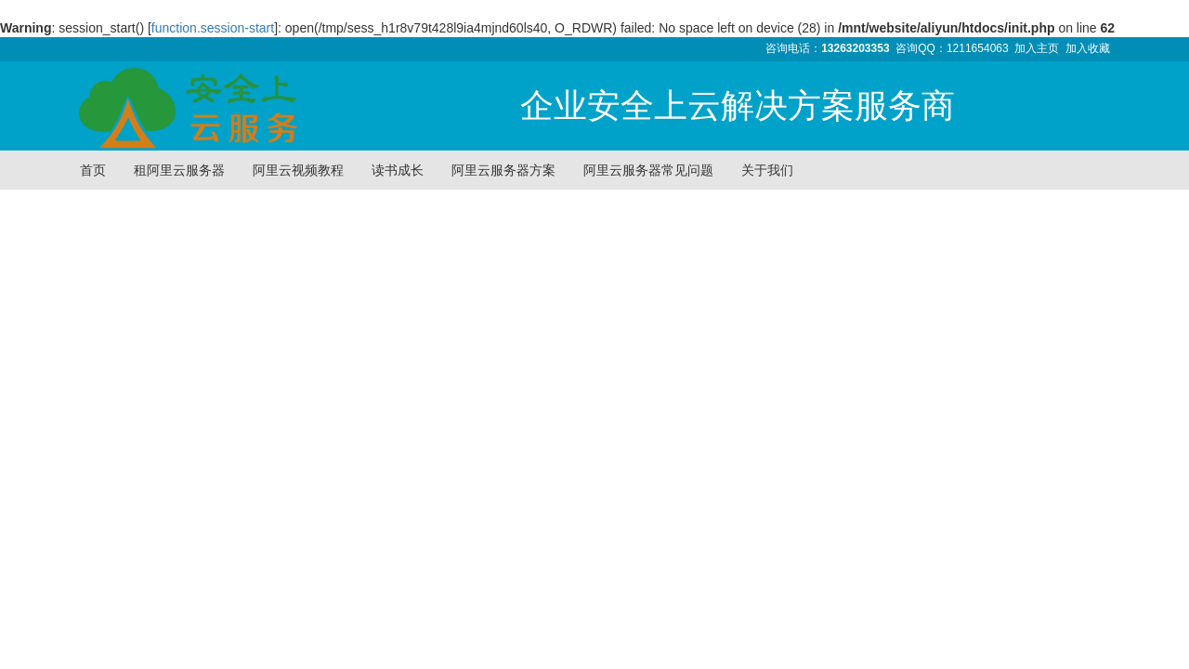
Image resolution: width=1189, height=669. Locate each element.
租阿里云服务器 (179, 170)
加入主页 (1036, 48)
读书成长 (398, 170)
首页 (93, 170)
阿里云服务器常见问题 (648, 170)
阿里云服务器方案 (503, 170)
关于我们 (767, 170)
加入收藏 (1087, 48)
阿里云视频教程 (298, 170)
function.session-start (212, 27)
